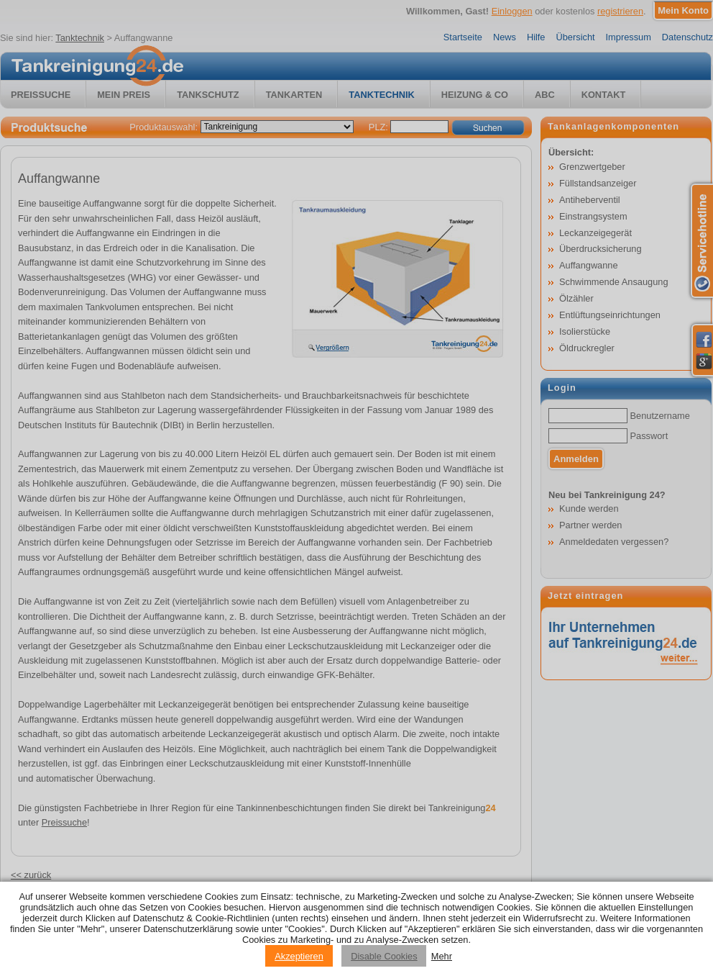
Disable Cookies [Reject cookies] (384, 956)
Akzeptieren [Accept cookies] (299, 956)
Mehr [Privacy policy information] (441, 956)
